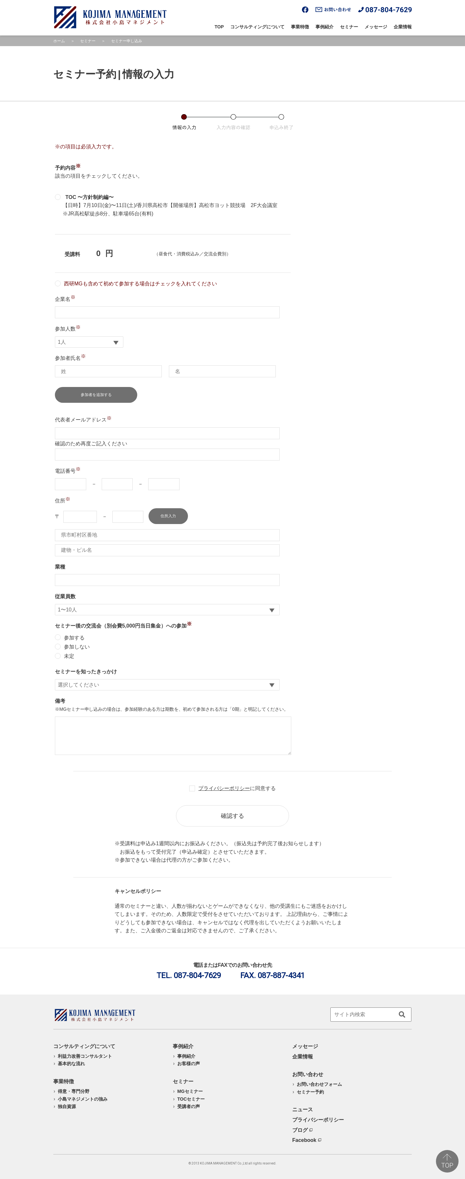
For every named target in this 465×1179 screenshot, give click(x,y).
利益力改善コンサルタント (85, 1056)
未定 (64, 656)
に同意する (237, 788)
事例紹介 (324, 26)
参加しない (72, 646)
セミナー (349, 26)
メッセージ (376, 26)
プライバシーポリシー (224, 788)
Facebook (306, 1140)
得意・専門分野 (73, 1091)
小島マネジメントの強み (83, 1099)
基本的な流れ (71, 1063)
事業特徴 (300, 26)
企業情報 (403, 26)
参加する (70, 637)
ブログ (302, 1130)
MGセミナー (190, 1091)
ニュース (302, 1109)
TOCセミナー (191, 1099)
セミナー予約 (310, 1092)
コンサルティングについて (257, 26)
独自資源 (67, 1106)
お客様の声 (188, 1063)
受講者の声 (188, 1106)
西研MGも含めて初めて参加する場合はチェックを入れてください (136, 283)
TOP (219, 26)
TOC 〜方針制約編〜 (84, 197)
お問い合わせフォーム (319, 1084)
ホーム (59, 41)
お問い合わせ (307, 1074)
